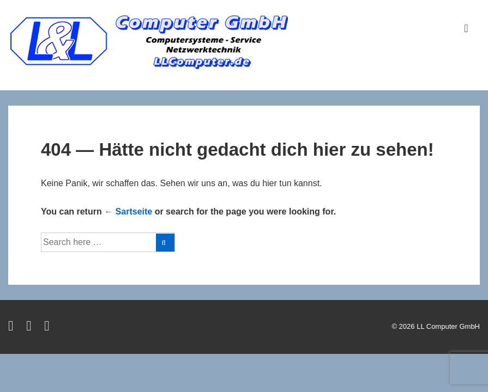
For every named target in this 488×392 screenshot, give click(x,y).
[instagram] (48, 328)
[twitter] (13, 328)
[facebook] (31, 328)
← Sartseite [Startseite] (128, 211)
